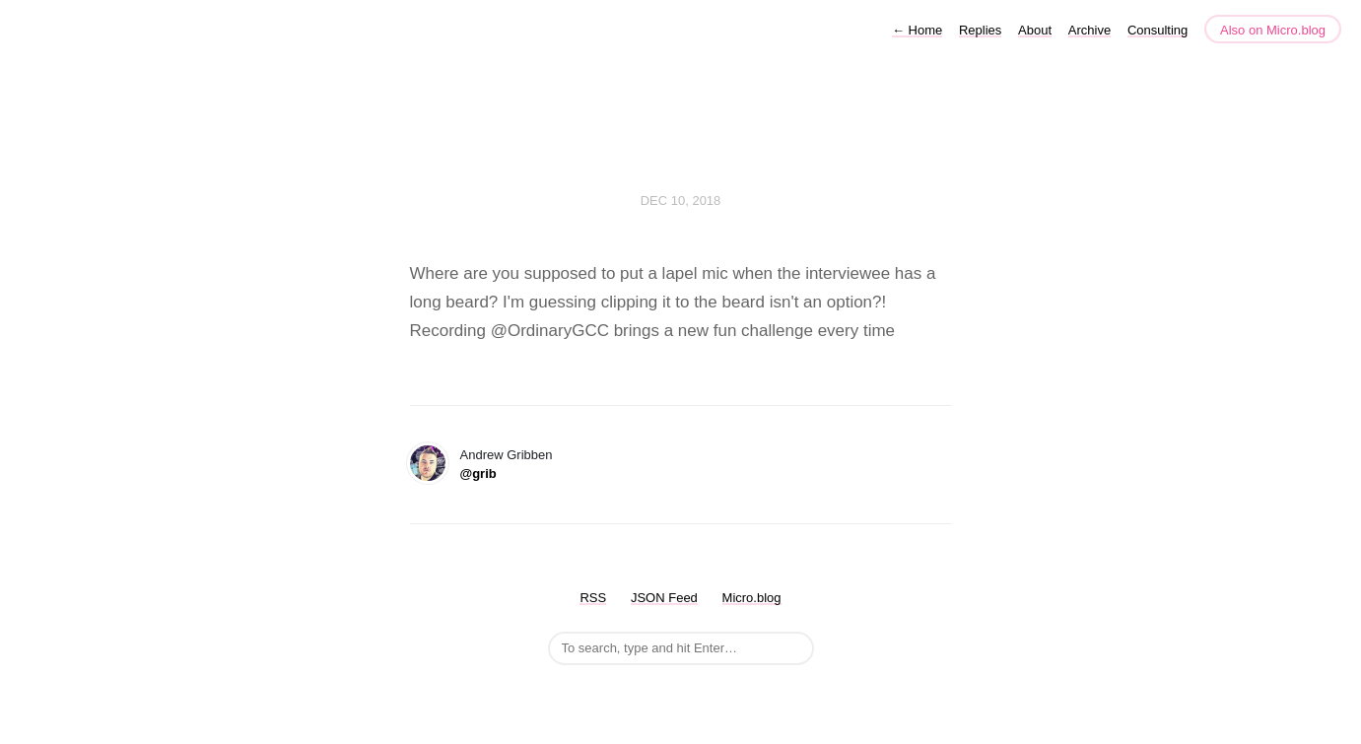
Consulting (1157, 30)
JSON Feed (664, 597)
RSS (592, 597)
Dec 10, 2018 (681, 200)
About (1035, 30)
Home (917, 30)
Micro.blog (752, 597)
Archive (1089, 30)
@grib (478, 473)
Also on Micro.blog (1273, 30)
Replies (980, 30)
